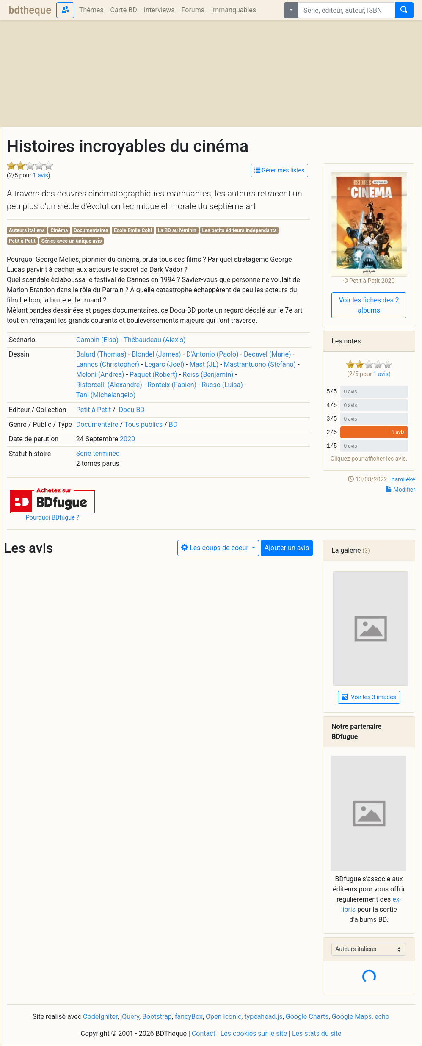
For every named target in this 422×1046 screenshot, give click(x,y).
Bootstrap (157, 1017)
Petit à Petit (22, 241)
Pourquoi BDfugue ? (53, 517)
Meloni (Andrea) (100, 375)
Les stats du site (317, 1033)
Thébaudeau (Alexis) (154, 340)
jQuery (130, 1017)
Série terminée (98, 453)
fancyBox (189, 1017)
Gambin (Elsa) (97, 340)
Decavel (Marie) (267, 354)
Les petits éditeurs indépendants (239, 230)
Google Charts (307, 1017)
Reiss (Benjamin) (207, 375)
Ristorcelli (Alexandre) (109, 385)
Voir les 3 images (369, 697)
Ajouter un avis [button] (287, 548)
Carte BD (123, 10)
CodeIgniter (100, 1017)
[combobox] (346, 10)
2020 (127, 439)
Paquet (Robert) (153, 375)
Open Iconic (223, 1017)
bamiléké (403, 479)
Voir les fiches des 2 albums (369, 305)
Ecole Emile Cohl (133, 230)
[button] (52, 500)
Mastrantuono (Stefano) (260, 364)
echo (382, 1017)
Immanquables (233, 10)
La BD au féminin (177, 230)
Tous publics (143, 425)
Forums (193, 10)
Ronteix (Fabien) (171, 385)
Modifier (400, 489)
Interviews (159, 10)
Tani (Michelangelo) (106, 395)
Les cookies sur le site (254, 1033)
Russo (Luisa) (222, 385)
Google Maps (352, 1017)
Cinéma (59, 230)
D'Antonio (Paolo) (212, 354)
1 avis (40, 175)
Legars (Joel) (165, 364)
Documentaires (91, 230)
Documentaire (97, 425)
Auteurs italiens (27, 230)
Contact (203, 1033)
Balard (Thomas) (101, 354)
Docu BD (132, 410)
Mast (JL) (204, 364)
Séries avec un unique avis (71, 241)
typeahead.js (263, 1017)
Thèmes (91, 10)
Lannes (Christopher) (107, 364)
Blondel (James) (156, 354)
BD (173, 425)
